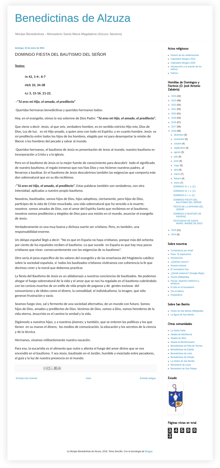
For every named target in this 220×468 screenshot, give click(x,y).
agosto (177, 152)
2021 (174, 109)
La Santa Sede (178, 330)
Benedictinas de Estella (182, 349)
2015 (174, 230)
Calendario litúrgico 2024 (183, 59)
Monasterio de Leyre (181, 365)
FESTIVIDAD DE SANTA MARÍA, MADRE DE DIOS (187, 222)
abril (176, 169)
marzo (177, 174)
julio (176, 156)
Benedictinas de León (181, 353)
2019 (174, 118)
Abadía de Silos (178, 338)
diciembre (179, 135)
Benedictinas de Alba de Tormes (186, 346)
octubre (178, 143)
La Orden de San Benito (183, 361)
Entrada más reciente (26, 378)
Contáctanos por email (182, 250)
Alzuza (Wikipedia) (180, 277)
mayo (177, 165)
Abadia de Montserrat (181, 334)
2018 (174, 122)
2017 (174, 126)
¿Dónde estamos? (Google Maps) (187, 273)
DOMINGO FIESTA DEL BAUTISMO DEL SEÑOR (187, 201)
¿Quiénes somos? (180, 262)
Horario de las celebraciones (185, 55)
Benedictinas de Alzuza (73, 18)
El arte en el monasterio (182, 287)
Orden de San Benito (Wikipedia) (187, 311)
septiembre (180, 148)
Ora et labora (177, 291)
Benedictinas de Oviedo (182, 357)
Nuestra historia (178, 265)
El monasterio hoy (179, 269)
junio (176, 161)
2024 (174, 96)
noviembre (179, 139)
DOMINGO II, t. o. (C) (184, 195)
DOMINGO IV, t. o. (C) (184, 186)
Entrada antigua (148, 378)
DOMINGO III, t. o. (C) (184, 191)
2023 (174, 100)
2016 (174, 131)
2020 (174, 113)
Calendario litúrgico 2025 (183, 63)
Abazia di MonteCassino (183, 342)
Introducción (177, 258)
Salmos (174, 73)
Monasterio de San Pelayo (184, 368)
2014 (174, 234)
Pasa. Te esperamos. (181, 254)
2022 (174, 105)
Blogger (149, 451)
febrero (178, 178)
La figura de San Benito (182, 314)
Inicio (88, 378)
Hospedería (176, 295)
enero (177, 182)
